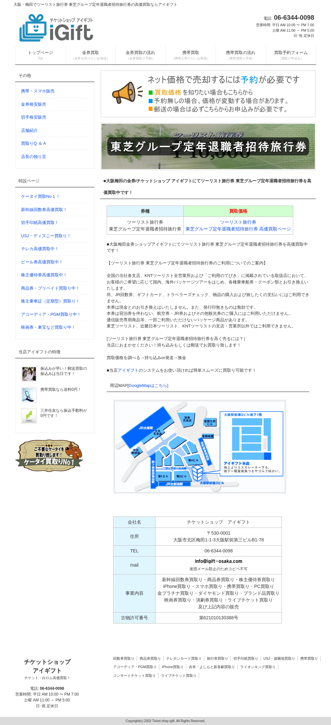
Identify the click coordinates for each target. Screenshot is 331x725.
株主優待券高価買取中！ (44, 274)
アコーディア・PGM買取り (135, 667)
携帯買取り (309, 658)
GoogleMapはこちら (148, 385)
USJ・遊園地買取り (279, 658)
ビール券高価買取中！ (42, 262)
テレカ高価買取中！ (40, 248)
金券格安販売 (33, 104)
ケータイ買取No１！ (40, 196)
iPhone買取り (173, 667)
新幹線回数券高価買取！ (44, 209)
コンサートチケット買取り (134, 675)
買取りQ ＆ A (33, 143)
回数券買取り (123, 658)
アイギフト (128, 370)
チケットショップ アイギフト (47, 669)
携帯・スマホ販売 (38, 91)
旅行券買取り (217, 658)
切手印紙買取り (245, 658)
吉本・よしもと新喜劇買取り (212, 667)
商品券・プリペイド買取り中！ (50, 288)
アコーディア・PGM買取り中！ (51, 314)
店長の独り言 (33, 156)
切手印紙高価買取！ (40, 222)
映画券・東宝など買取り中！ (48, 327)
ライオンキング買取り (258, 667)
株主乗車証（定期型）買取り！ (50, 301)
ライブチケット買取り (179, 675)
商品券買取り (150, 658)
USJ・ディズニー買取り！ (46, 235)
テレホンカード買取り (184, 658)
